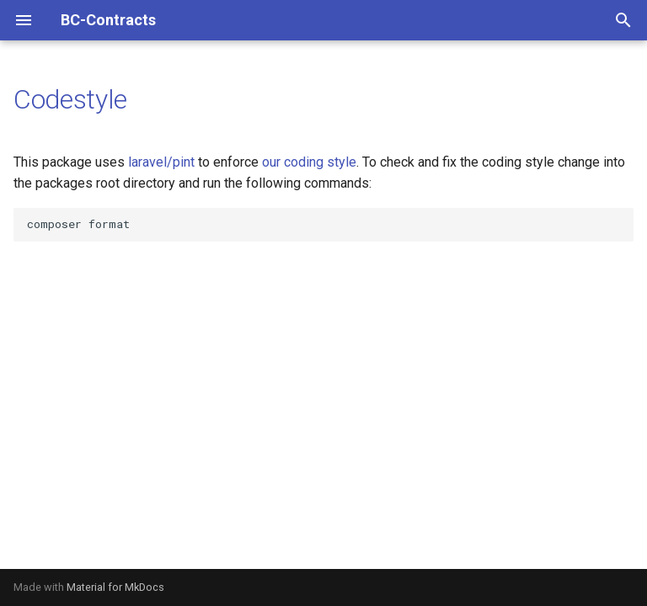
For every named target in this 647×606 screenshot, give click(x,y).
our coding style (309, 162)
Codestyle (70, 99)
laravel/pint (161, 162)
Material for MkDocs (115, 587)
